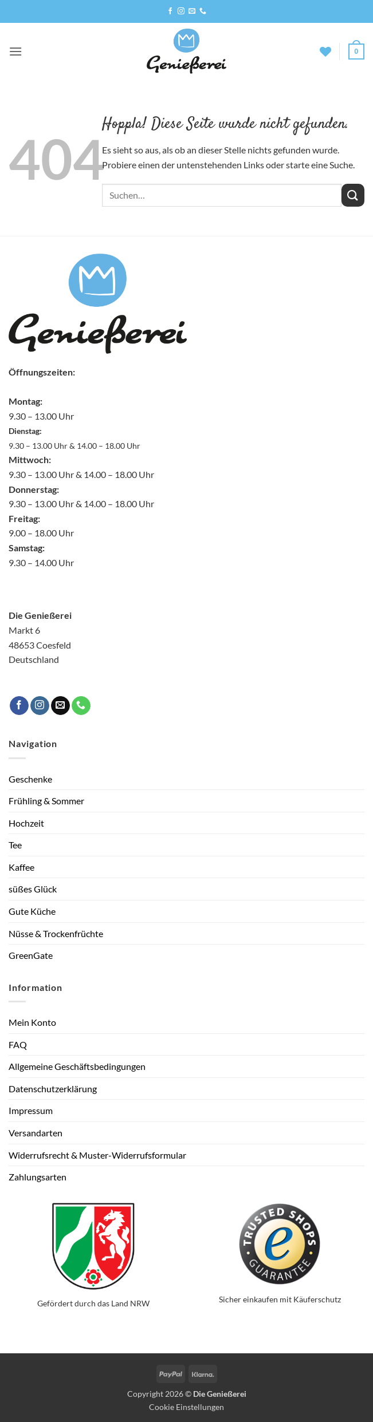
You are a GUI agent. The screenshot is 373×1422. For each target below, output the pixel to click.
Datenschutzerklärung (53, 1088)
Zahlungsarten (37, 1176)
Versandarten (35, 1132)
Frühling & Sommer (46, 800)
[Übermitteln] (352, 195)
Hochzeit (26, 822)
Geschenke (30, 778)
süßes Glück (33, 888)
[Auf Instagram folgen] (181, 11)
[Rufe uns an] (202, 11)
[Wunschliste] (325, 51)
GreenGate (31, 955)
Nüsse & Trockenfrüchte (56, 933)
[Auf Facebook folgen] (170, 11)
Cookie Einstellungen (186, 1407)
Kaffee (21, 867)
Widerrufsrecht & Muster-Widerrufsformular (97, 1155)
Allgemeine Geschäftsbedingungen (77, 1066)
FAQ (18, 1044)
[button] (15, 51)
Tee (15, 844)
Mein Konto (32, 1022)
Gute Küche (32, 911)
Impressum (31, 1110)
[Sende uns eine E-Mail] (192, 11)
